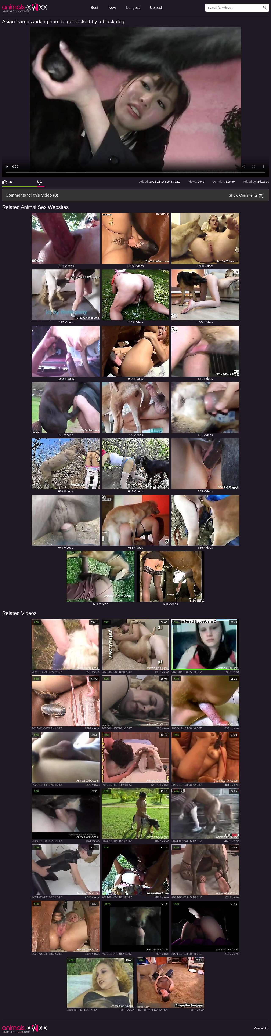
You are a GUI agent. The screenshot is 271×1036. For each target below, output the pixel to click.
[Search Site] (265, 8)
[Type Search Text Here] (237, 8)
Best (94, 8)
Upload (156, 8)
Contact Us (261, 1028)
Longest (133, 8)
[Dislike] (40, 182)
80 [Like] (11, 182)
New (112, 8)
